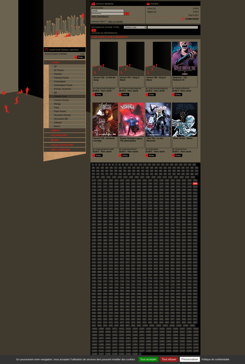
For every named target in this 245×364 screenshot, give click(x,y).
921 (127, 313)
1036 (175, 332)
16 (154, 164)
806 (122, 294)
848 (144, 300)
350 (122, 218)
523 (133, 246)
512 (178, 243)
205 (161, 193)
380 (184, 221)
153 (189, 183)
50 (93, 171)
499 (105, 243)
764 (99, 287)
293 (122, 208)
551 (184, 250)
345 (94, 218)
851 (161, 300)
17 (158, 164)
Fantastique (60, 81)
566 (161, 253)
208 (178, 193)
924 (144, 313)
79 (116, 174)
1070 (189, 338)
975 (110, 322)
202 (144, 193)
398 (178, 224)
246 (178, 199)
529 (167, 246)
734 (144, 281)
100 (103, 177)
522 (127, 246)
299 (155, 208)
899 (110, 309)
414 (161, 227)
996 (122, 325)
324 (189, 212)
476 (189, 237)
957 (116, 319)
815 (172, 294)
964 (155, 319)
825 (122, 297)
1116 (175, 347)
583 (150, 256)
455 (178, 234)
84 (138, 174)
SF (55, 66)
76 (102, 174)
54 (111, 171)
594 (105, 259)
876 (195, 303)
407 (122, 227)
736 (155, 281)
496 (195, 240)
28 (102, 168)
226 (172, 196)
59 (134, 171)
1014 (135, 328)
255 (122, 202)
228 (184, 196)
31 (116, 168)
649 (94, 269)
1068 (175, 338)
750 (127, 284)
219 (133, 196)
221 (144, 196)
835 (178, 297)
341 (178, 215)
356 (155, 218)
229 (189, 196)
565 (155, 253)
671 (110, 272)
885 (139, 306)
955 (105, 319)
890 (167, 306)
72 (192, 171)
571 (189, 253)
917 (105, 313)
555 (99, 253)
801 (94, 294)
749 (122, 284)
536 (99, 250)
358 (167, 218)
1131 (169, 351)
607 (178, 259)
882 (122, 306)
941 (133, 316)
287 (195, 205)
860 (105, 303)
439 (195, 231)
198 (122, 193)
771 (139, 287)
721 (178, 278)
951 (189, 316)
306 (195, 208)
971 (195, 319)
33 (125, 168)
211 (195, 193)
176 (105, 190)
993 (105, 325)
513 (184, 243)
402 (94, 227)
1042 (108, 335)
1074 (108, 341)
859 (99, 303)
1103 (196, 344)
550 (178, 250)
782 (94, 291)
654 (122, 269)
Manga (57, 104)
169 (172, 186)
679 (155, 272)
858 (94, 303)
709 (110, 278)
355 (150, 218)
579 (127, 256)
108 (148, 177)
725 (94, 281)
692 (122, 275)
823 (110, 297)
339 (167, 215)
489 (155, 240)
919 (116, 313)
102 (114, 177)
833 (167, 297)
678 (150, 272)
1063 (142, 338)
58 (129, 171)
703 (184, 275)
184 (150, 190)
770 (133, 287)
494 (184, 240)
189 (178, 190)
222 (150, 196)
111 (164, 177)
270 (99, 205)
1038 (189, 332)
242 (155, 199)
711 (122, 278)
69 (178, 171)
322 (178, 212)
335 (144, 215)
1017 (155, 328)
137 (99, 183)
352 (133, 218)
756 (161, 284)
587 (172, 256)
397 (172, 224)
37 (143, 168)
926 (155, 313)
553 (195, 250)
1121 (101, 351)
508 (155, 243)
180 (127, 190)
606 (172, 259)
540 (122, 250)
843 (116, 300)
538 (110, 250)
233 (105, 199)
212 (94, 196)
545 (150, 250)
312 (122, 212)
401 (195, 224)
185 (155, 190)
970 (189, 319)
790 (139, 291)
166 (155, 186)
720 (172, 278)
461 (105, 237)
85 (143, 174)
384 (99, 224)
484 (127, 240)
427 (127, 231)
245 (172, 199)
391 (139, 224)
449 (144, 234)
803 (105, 294)
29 (107, 168)
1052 (175, 335)
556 (105, 253)
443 (110, 234)
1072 (94, 341)
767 (116, 287)
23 (185, 164)
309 (105, 212)
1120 (94, 351)
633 (110, 265)
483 (122, 240)
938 (116, 316)
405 (110, 227)
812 (155, 294)
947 (167, 316)
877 (94, 306)
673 (122, 272)
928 (167, 313)
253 (110, 202)
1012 (121, 328)
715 (144, 278)
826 (127, 297)
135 (195, 180)
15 (149, 164)
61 (143, 171)
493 (178, 240)
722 (184, 278)
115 (187, 177)
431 (150, 231)
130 (167, 180)
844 (122, 300)
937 (110, 316)
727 (105, 281)
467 (139, 237)
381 (189, 221)
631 (99, 265)
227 (178, 196)
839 (94, 300)
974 (105, 322)
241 (150, 199)
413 (155, 227)
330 (116, 215)
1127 (142, 351)
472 (167, 237)
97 (196, 174)
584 (155, 256)
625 (172, 262)
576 (110, 256)
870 (161, 303)
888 (155, 306)
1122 (108, 351)
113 (176, 177)
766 (110, 287)
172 (189, 186)
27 (98, 168)
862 (116, 303)
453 (167, 234)
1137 (101, 354)
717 (155, 278)
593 (99, 259)
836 (184, 297)
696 (144, 275)
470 (155, 237)
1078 (135, 341)
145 (144, 183)
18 (163, 164)
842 (110, 300)
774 (155, 287)
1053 (182, 335)
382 (195, 221)
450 (150, 234)
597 (122, 259)
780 (189, 287)
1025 (101, 332)
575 (105, 256)
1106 (108, 347)
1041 (101, 335)
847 (139, 300)
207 (172, 193)
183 (144, 190)
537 (105, 250)
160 (122, 186)
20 (171, 164)
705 (195, 275)
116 (192, 177)
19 (167, 164)
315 (139, 212)
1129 (155, 351)
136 (94, 183)
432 (155, 231)
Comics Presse (61, 100)
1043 (114, 335)
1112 (148, 347)
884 (133, 306)
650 (99, 269)
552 (189, 250)
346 (99, 218)
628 (189, 262)
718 (161, 278)
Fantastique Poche (63, 85)
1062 (135, 338)
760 (184, 284)
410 (139, 227)
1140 (121, 354)
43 (169, 168)
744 (94, 284)
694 (133, 275)
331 (122, 215)
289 (99, 208)
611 (94, 262)
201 (139, 193)
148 (161, 183)
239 (139, 199)
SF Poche (59, 70)
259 (144, 202)
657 (139, 269)
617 (127, 262)
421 (94, 231)
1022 (189, 328)
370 (127, 221)
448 (139, 234)
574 (99, 256)
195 (105, 193)
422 (99, 231)
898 (105, 309)
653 (116, 269)
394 (155, 224)
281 (161, 205)
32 (120, 168)
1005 (179, 325)
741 (184, 281)
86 (147, 174)
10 (127, 164)
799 (189, 291)
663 (172, 269)
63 (152, 171)
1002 (158, 325)
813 (161, 294)
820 (94, 297)
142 (127, 183)
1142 (135, 354)
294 (127, 208)
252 (105, 202)
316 (144, 212)
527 (155, 246)
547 (161, 250)
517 (99, 246)
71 (187, 171)
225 (167, 196)
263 (167, 202)
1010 (108, 328)
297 (144, 208)
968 (178, 319)
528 (161, 246)
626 (178, 262)
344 (195, 215)
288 (94, 208)
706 (94, 278)
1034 (162, 332)
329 (110, 215)
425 (116, 231)
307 (94, 212)
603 (155, 259)
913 (189, 309)
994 (110, 325)
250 (94, 202)
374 (150, 221)
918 (110, 313)
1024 (94, 332)
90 (165, 174)
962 (144, 319)
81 (125, 174)
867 (144, 303)
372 (139, 221)
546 (155, 250)
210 (189, 193)
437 (184, 231)
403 (99, 227)
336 (150, 215)
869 (155, 303)
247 (184, 199)
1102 (189, 344)
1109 (128, 347)
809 (139, 294)
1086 (189, 341)
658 (144, 269)
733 (139, 281)
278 (144, 205)
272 (110, 205)
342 (184, 215)
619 (139, 262)
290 (105, 208)
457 (189, 234)
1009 (101, 328)
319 (161, 212)
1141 (128, 354)
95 (187, 174)
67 (169, 171)
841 (105, 300)
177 (110, 190)
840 (99, 300)
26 (93, 168)
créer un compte (115, 21)
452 (161, 234)
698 (155, 275)
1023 (196, 328)
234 (110, 199)
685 (189, 272)
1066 (162, 338)
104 (125, 177)
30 (111, 168)
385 (105, 224)
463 (116, 237)
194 (99, 193)
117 (94, 180)
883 (127, 306)
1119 (196, 347)
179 (122, 190)
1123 (114, 351)
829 (144, 297)
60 (138, 171)
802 (99, 294)
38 (147, 168)
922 (133, 313)
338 (161, 215)
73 (196, 171)
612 (99, 262)
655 (127, 269)
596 (116, 259)
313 (127, 212)
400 (189, 224)
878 (99, 306)
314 (133, 212)
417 (178, 227)
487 (144, 240)
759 (178, 284)
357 (161, 218)
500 (110, 243)
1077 (128, 341)
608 (184, 259)
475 (184, 237)
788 (127, 291)
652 (110, 269)
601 (144, 259)
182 (139, 190)
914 (195, 309)
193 (94, 193)
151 (178, 183)
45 (178, 168)
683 (178, 272)
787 (122, 291)
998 (133, 325)
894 (189, 306)
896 (94, 309)
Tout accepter (148, 359)
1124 (121, 351)
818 (189, 294)
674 (127, 272)
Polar (56, 107)
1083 (169, 341)
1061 (128, 338)
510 (167, 243)
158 (110, 186)
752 (139, 284)
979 (133, 322)
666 (189, 269)
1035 (169, 332)
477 (195, 237)
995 (116, 325)
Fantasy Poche (61, 77)
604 (161, 259)
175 (99, 190)
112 (170, 177)
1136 (94, 354)
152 (184, 183)
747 (110, 284)
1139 (114, 354)
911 (178, 309)
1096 (148, 344)
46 (183, 168)
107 (142, 177)
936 (105, 316)
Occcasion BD (61, 118)
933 (195, 313)
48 (192, 168)
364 (94, 221)
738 (167, 281)
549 (172, 250)
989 (189, 322)
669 (99, 272)
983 (155, 322)
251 (99, 202)
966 (167, 319)
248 (189, 199)
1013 (128, 328)
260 (150, 202)
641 (155, 265)
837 (189, 297)
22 (180, 164)
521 (122, 246)
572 (195, 253)
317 (150, 212)
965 (161, 319)
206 (167, 193)
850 (155, 300)
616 (122, 262)
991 (94, 325)
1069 (182, 338)
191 (189, 190)
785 (110, 291)
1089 (101, 344)
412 (150, 227)
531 (178, 246)
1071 (196, 338)
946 (161, 316)
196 (110, 193)
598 (127, 259)
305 (189, 208)
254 (116, 202)
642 (161, 265)
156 (99, 186)
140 (116, 183)
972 (94, 322)
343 (189, 215)
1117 (182, 347)
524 (139, 246)
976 (116, 322)
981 (144, 322)
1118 (189, 347)
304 (184, 208)
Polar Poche (60, 111)
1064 (148, 338)
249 (195, 199)
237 (127, 199)
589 (184, 256)
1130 (162, 351)
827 (133, 297)
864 (127, 303)
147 (155, 183)
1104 (94, 347)
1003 (165, 325)
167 (161, 186)
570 (184, 253)
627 (184, 262)
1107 (114, 347)
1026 (108, 332)
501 (116, 243)
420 (195, 227)
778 (178, 287)
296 (139, 208)
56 (120, 171)
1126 (135, 351)
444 (116, 234)
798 (184, 291)
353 (139, 218)
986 (172, 322)
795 (167, 291)
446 (127, 234)
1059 (114, 338)
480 (105, 240)
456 (184, 234)
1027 (114, 332)
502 (122, 243)
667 (195, 269)
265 (178, 202)
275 (127, 205)
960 (133, 319)
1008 (94, 328)
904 (139, 309)
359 (172, 218)
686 (195, 272)
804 (110, 294)
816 (178, 294)
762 (195, 284)
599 (133, 259)
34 (129, 168)
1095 (142, 344)
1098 (162, 344)
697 (150, 275)
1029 (128, 332)
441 (99, 234)
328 (105, 215)
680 (161, 272)
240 (144, 199)
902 (127, 309)
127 (150, 180)
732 (133, 281)
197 (116, 193)
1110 (135, 347)
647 (189, 265)
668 (94, 272)
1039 (196, 332)
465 (127, 237)
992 (99, 325)
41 (160, 168)
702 (178, 275)
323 (184, 212)
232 (99, 199)
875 (189, 303)
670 (105, 272)
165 (150, 186)
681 (167, 272)
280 (155, 205)
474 (178, 237)
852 (167, 300)
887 (150, 306)
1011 (114, 328)
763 (94, 287)
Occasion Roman (62, 115)
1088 (94, 344)
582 (144, 256)
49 (196, 168)
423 (105, 231)
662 (167, 269)
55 (116, 171)
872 (172, 303)
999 (139, 325)
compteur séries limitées (64, 50)
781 (195, 287)
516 (94, 246)
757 (167, 284)
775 (161, 287)
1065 (155, 338)
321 (172, 212)
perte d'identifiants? (100, 16)
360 (178, 218)
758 (172, 284)
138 (105, 183)
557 (110, 253)
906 (150, 309)
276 (133, 205)
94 (183, 174)
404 (105, 227)
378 (172, 221)
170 (178, 186)
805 (116, 294)
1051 (169, 335)
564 (150, 253)
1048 (148, 335)
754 (150, 284)
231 (94, 199)
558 (116, 253)
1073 (101, 341)
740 (178, 281)
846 (133, 300)
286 (189, 205)
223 (155, 196)
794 (161, 291)
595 (110, 259)
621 (150, 262)
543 (139, 250)
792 (150, 291)
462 (110, 237)
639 (144, 265)
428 (133, 231)
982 (150, 322)
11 (131, 164)
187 (167, 190)
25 (194, 164)
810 (144, 294)
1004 (172, 325)
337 (155, 215)
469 (150, 237)
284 (178, 205)
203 (150, 193)
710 (116, 278)
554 (94, 253)
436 (178, 231)
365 (99, 221)
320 (167, 212)
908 (161, 309)
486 (139, 240)
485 (133, 240)
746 (105, 284)
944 (150, 316)
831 (155, 297)
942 (139, 316)
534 (195, 246)
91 (169, 174)
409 (133, 227)
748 (116, 284)
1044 (121, 335)
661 (161, 269)
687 (94, 275)
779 (184, 287)
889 (161, 306)
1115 (169, 347)
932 (189, 313)
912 (184, 309)
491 (167, 240)
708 (105, 278)
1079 (142, 341)
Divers (57, 126)
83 (134, 174)
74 (93, 174)
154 (195, 183)
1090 (108, 344)
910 (172, 309)
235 (116, 199)
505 (139, 243)
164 (144, 186)
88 (156, 174)
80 (120, 174)
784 (105, 291)
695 (139, 275)
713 (133, 278)
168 (167, 186)
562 (139, 253)
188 (172, 190)
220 (139, 196)
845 (127, 300)
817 (184, 294)
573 (94, 256)
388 (122, 224)
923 (139, 313)
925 (150, 313)
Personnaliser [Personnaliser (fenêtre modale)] (190, 359)
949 (178, 316)
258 (139, 202)
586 (167, 256)
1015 (142, 328)
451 (155, 234)
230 (195, 196)
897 (99, 309)
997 (127, 325)
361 (184, 218)
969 (184, 319)
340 (172, 215)
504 (133, 243)
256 (127, 202)
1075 (114, 341)
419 (189, 227)
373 (144, 221)
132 (178, 180)
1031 (142, 332)
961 (139, 319)
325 (195, 212)
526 (150, 246)
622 (155, 262)
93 (178, 174)
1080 (148, 341)
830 (150, 297)
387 (116, 224)
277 (139, 205)
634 (116, 265)
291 (110, 208)
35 (134, 168)
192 (195, 190)
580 (133, 256)
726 (99, 281)
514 (189, 243)
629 (195, 262)
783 (99, 291)
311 (116, 212)
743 (195, 281)
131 (172, 180)
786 (116, 291)
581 (139, 256)
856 (189, 300)
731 (127, 281)
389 (127, 224)
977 (122, 322)
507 (150, 243)
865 (133, 303)
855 (184, 300)
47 (187, 168)
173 (195, 186)
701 (172, 275)
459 (94, 237)
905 (144, 309)
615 (116, 262)
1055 (196, 335)
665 (184, 269)
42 (165, 168)
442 (105, 234)
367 (110, 221)
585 (161, 256)
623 (161, 262)
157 (105, 186)
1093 (128, 344)
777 (172, 287)
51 (98, 171)
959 (127, 319)
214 (105, 196)
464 (122, 237)
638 (139, 265)
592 (94, 259)
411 (144, 227)
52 (102, 171)
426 (122, 231)
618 (133, 262)
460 (99, 237)
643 (167, 265)
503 (127, 243)
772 (144, 287)
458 (195, 234)
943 (144, 316)
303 (178, 208)
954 (99, 319)
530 (172, 246)
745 (99, 284)
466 (133, 237)
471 (161, 237)
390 (133, 224)
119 (105, 180)
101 (108, 177)
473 (172, 237)
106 (136, 177)
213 (99, 196)
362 (189, 218)
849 (150, 300)
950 (184, 316)
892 (178, 306)
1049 (155, 335)
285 (184, 205)
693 (127, 275)
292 (116, 208)
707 (99, 278)
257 (133, 202)
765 (105, 287)
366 (105, 221)
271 (105, 205)
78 (111, 174)
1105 (101, 347)
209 (184, 193)
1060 (121, 338)
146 (150, 183)
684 (184, 272)
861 (110, 303)
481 (110, 240)
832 (161, 297)
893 (184, 306)
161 (127, 186)
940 (127, 316)
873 (178, 303)
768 (122, 287)
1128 (148, 351)
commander (192, 19)
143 (133, 183)
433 (161, 231)
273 (116, 205)
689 (105, 275)
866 (139, 303)
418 (184, 227)
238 (133, 199)
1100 (175, 344)
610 (195, 259)
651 (105, 269)
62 (147, 171)
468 (144, 237)
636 (127, 265)
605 (167, 259)
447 (133, 234)
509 (161, 243)
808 (133, 294)
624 (167, 262)
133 (184, 180)
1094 (135, 344)
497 (94, 243)
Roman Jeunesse (62, 89)
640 (150, 265)
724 (195, 278)
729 (116, 281)
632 (105, 265)
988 (184, 322)
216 (116, 196)
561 (133, 253)
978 (127, 322)
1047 (142, 335)
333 (133, 215)
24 (190, 164)
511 (172, 243)
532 (184, 246)
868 (150, 303)
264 (172, 202)
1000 (145, 325)
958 (122, 319)
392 (144, 224)
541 (127, 250)
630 (94, 265)
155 (94, 186)
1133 (182, 351)
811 (150, 294)
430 (144, 231)
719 (167, 278)
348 (110, 218)
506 (144, 243)
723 (189, 278)
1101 (182, 344)
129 (161, 180)
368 (116, 221)
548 (167, 250)
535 (94, 250)
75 (98, 174)
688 (99, 275)
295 (133, 208)
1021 (182, 328)
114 (181, 177)
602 (150, 259)
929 (172, 313)
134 (189, 180)
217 (122, 196)
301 (167, 208)
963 (150, 319)
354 (144, 218)
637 (133, 265)
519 (110, 246)
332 (127, 215)
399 (184, 224)
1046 (135, 335)
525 (144, 246)
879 (105, 306)
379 (178, 221)
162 (133, 186)
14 (145, 164)
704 (189, 275)
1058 (108, 338)
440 (94, 234)
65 (160, 171)
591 (195, 256)
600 (139, 259)
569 (178, 253)
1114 (162, 347)
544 (144, 250)
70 (183, 171)
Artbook (58, 122)
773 (150, 287)
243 (161, 199)
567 (167, 253)
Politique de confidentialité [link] (215, 359)
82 (129, 174)
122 (122, 180)
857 (195, 300)
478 (94, 240)
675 (133, 272)
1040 (94, 335)
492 (172, 240)
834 (172, 297)
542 (133, 250)
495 (189, 240)
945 (155, 316)
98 (93, 177)
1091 (114, 344)
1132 (175, 351)
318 (155, 212)
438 (189, 231)
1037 (182, 332)
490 (161, 240)
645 (178, 265)
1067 (169, 338)
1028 (121, 332)
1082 (162, 341)
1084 (175, 341)
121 (116, 180)
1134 (189, 351)
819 (195, 294)
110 (159, 177)
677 (144, 272)
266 (184, 202)
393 (150, 224)
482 (116, 240)
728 (110, 281)
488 (150, 240)
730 (122, 281)
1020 (175, 328)
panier (154, 4)
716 (150, 278)
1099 (169, 344)
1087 (196, 341)
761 (189, 284)
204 (155, 193)
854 (178, 300)
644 (172, 265)
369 (122, 221)
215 (110, 196)
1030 (135, 332)
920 (122, 313)
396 (167, 224)
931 (184, 313)
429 (139, 231)
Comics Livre (60, 96)
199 (127, 193)
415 (167, 227)
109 (153, 177)
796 (172, 291)
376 (161, 221)
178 (116, 190)
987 (178, 322)
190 (184, 190)
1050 (162, 335)
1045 (128, 335)
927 (161, 313)
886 (144, 306)
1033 (155, 332)
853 (172, 300)
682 (172, 272)
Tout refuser (169, 359)
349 (116, 218)
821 (99, 297)
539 (116, 250)
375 (155, 221)
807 (127, 294)
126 (144, 180)
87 (152, 174)
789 (133, 291)
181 (133, 190)
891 (172, 306)
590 (189, 256)
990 (195, 322)
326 (94, 215)
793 (155, 291)
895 (195, 306)
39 (152, 168)
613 (105, 262)
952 (195, 316)
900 (116, 309)
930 (178, 313)
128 (155, 180)
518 (105, 246)
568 (172, 253)
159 (116, 186)
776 (167, 287)
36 (138, 168)
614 (110, 262)
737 (161, 281)
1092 (121, 344)
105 (131, 177)
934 (94, 316)
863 (122, 303)
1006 (185, 325)
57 (125, 171)
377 (167, 221)
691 (116, 275)
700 (167, 275)
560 (127, 253)
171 (184, 186)
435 (172, 231)
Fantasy (58, 74)
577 (116, 256)
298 (150, 208)
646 (184, 265)
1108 (121, 347)
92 (174, 174)
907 (155, 309)
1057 (101, 338)
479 (99, 240)
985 (167, 322)
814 (167, 294)
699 (161, 275)
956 (110, 319)
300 (161, 208)
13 (140, 164)
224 (161, 196)
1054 (189, 335)
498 (99, 243)
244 (167, 199)
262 (161, 202)
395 (161, 224)
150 (172, 183)
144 (139, 183)
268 (195, 202)
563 (144, 253)
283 (172, 205)
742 (189, 281)
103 (119, 177)
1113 (155, 347)
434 (167, 231)
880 (110, 306)
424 (110, 231)
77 (107, 174)
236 (122, 199)
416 (172, 227)
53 (107, 171)
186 (161, 190)
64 (156, 171)
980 (139, 322)
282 (167, 205)
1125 (128, 351)
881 (116, 306)
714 (139, 278)
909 (167, 309)
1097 (155, 344)
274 (122, 205)
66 (165, 171)
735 (150, 281)
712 (127, 278)
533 (189, 246)
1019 (169, 328)
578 (122, 256)
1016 (148, 328)
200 (133, 193)
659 (150, 269)
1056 (94, 338)
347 (105, 218)
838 (195, 297)
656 (133, 269)
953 (94, 319)
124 (133, 180)
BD (55, 92)
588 (178, 256)
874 (184, 303)
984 (161, 322)
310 (110, 212)
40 (156, 168)
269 (94, 205)
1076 (121, 341)
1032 (148, 332)
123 (127, 180)
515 (195, 243)
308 (99, 212)
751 (133, 284)
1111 (142, 347)
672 (116, 272)
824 (116, 297)
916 (99, 313)
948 (172, 316)
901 (122, 309)
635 (122, 265)
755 (155, 284)
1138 (108, 354)
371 (133, 221)
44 (174, 168)
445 (122, 234)
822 (105, 297)
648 (195, 265)
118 (99, 180)
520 (116, 246)
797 (178, 291)
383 (94, 224)
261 (155, 202)
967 (172, 319)
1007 (192, 325)
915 (94, 313)
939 (122, 316)
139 (110, 183)
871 (167, 303)
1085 (182, 341)
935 (99, 316)
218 (127, 196)
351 (127, 218)
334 (139, 215)
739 (172, 281)
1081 (155, 341)
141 (122, 183)
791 (144, 291)
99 (98, 177)
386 (110, 224)
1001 (152, 325)
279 (150, 205)
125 (139, 180)
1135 (196, 351)
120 (110, 180)
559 (122, 253)
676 (139, 272)
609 (189, 259)
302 (172, 208)
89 (160, 174)
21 (176, 164)
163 (139, 186)
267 (189, 202)
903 (133, 309)
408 (127, 227)
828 (139, 297)
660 (155, 269)
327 (99, 215)
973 (99, 322)
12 (136, 164)
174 (94, 190)
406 (116, 227)
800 (195, 291)
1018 (162, 328)
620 (144, 262)
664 (178, 269)
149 (167, 183)
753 (144, 284)
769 (127, 287)
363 (195, 218)
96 (192, 174)
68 (174, 171)
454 (172, 234)
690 (110, 275)
